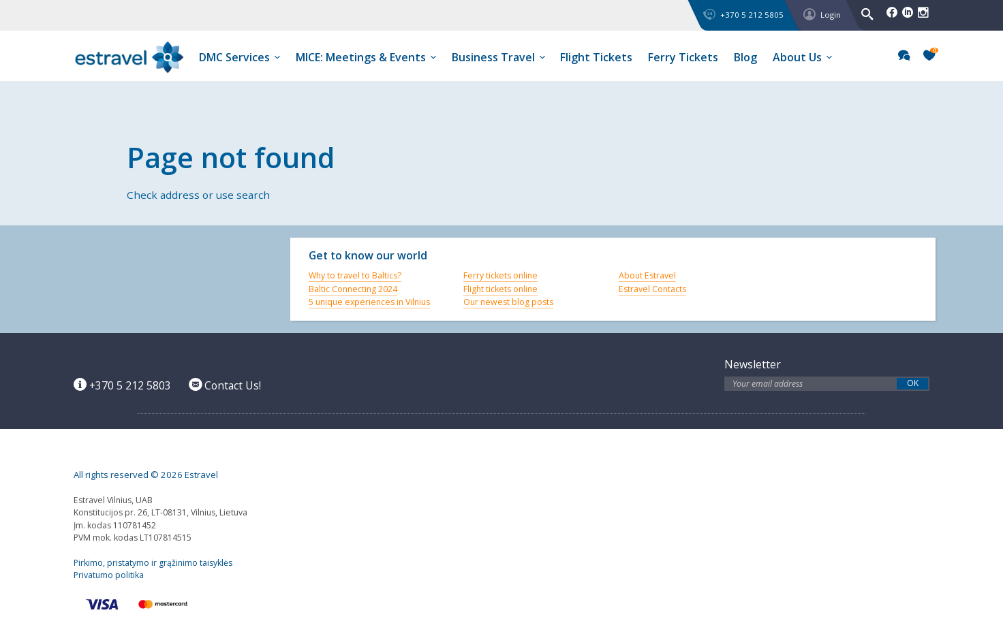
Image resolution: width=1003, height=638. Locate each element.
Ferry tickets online (500, 275)
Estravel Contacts (652, 289)
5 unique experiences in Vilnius (369, 302)
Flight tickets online (500, 289)
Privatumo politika (109, 575)
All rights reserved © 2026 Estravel (146, 474)
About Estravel (647, 275)
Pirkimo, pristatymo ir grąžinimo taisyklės (153, 563)
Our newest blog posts (508, 302)
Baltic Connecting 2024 (353, 289)
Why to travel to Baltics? (355, 275)
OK (913, 383)
